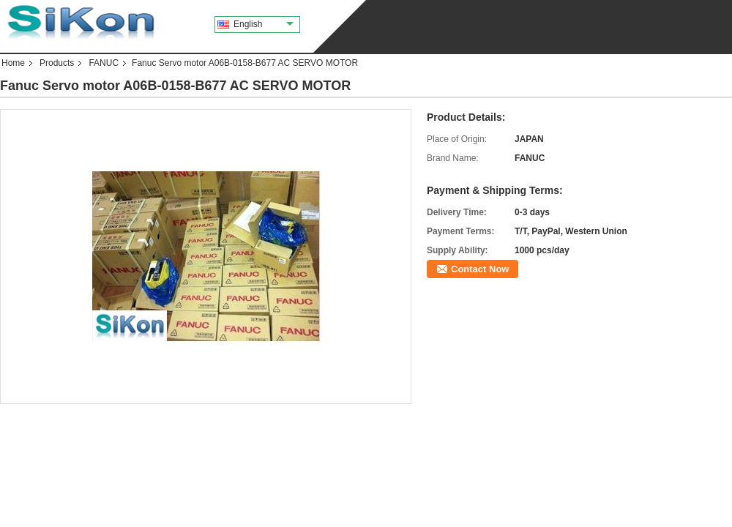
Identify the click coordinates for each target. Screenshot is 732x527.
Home (13, 63)
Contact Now (480, 269)
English (264, 24)
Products (57, 63)
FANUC (104, 63)
